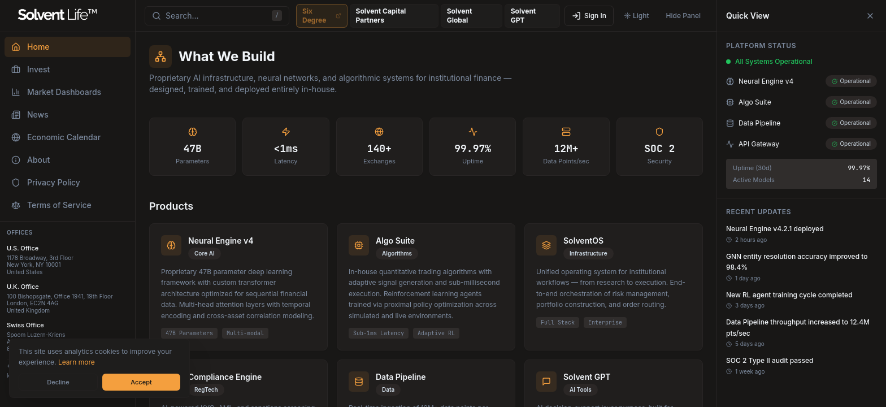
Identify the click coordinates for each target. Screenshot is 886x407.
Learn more (76, 362)
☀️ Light (636, 15)
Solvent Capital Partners (394, 15)
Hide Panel (683, 15)
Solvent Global (471, 15)
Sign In (589, 15)
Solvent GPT (532, 15)
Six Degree (322, 16)
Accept (141, 382)
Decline (58, 382)
